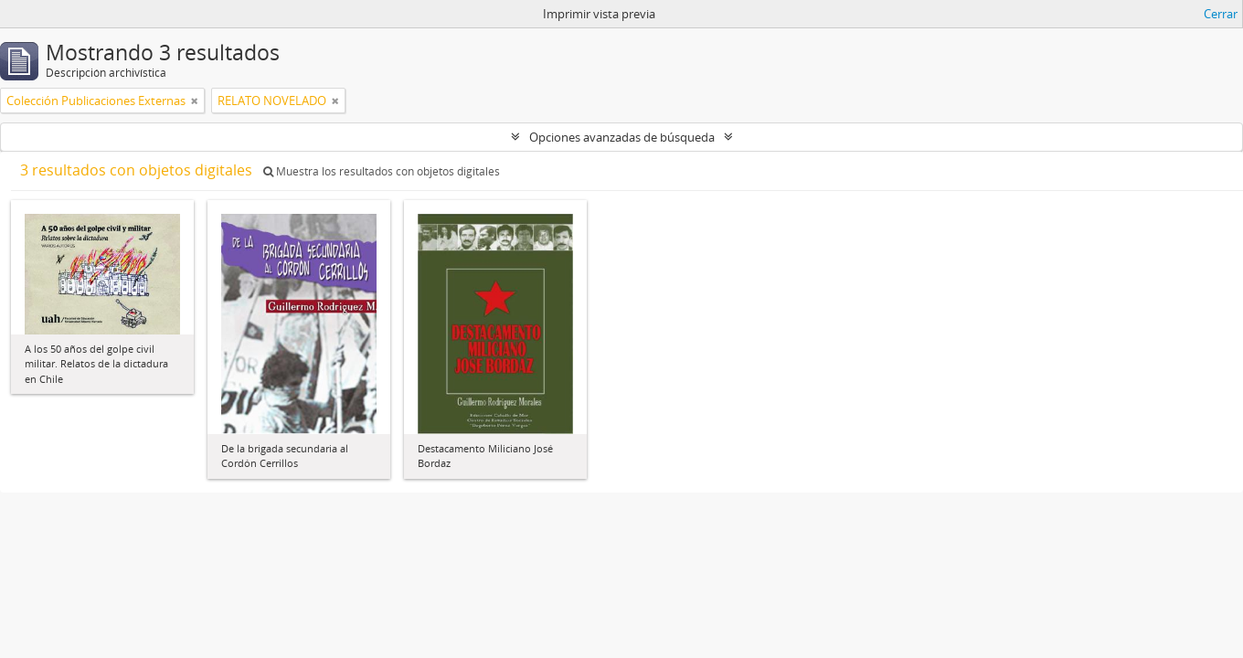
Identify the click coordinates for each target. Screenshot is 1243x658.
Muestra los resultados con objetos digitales (381, 171)
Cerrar (1221, 13)
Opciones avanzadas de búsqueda (622, 137)
